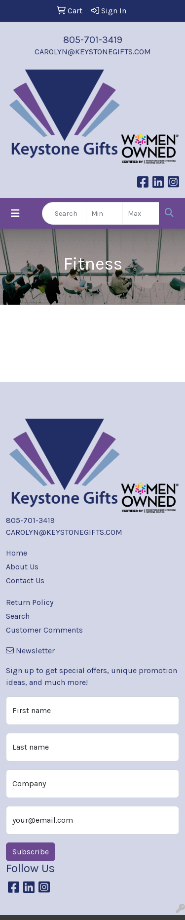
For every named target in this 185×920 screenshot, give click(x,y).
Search (18, 616)
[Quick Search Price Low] (104, 213)
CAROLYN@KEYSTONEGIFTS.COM (93, 51)
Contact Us (25, 580)
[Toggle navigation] (15, 213)
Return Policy (29, 602)
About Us (22, 566)
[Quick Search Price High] (140, 213)
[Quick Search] (64, 213)
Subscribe (30, 851)
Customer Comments (44, 630)
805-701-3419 (92, 39)
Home (16, 553)
